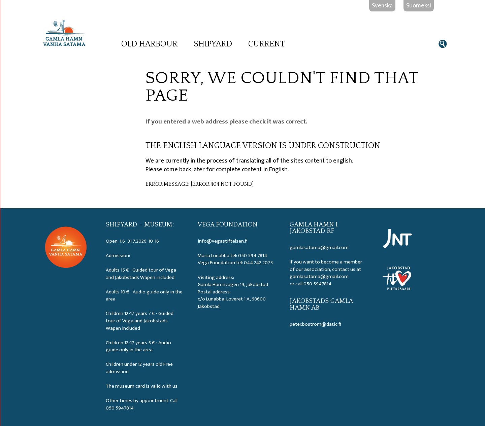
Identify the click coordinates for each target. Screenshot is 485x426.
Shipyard (213, 44)
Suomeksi (418, 5)
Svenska (382, 5)
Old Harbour (149, 44)
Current (266, 44)
